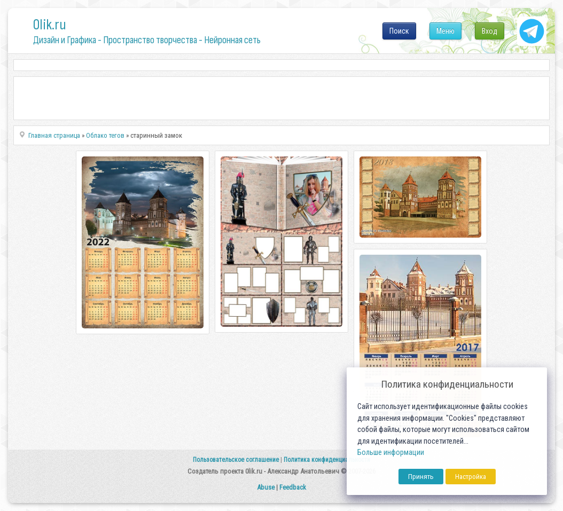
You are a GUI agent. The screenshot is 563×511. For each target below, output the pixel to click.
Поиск (399, 31)
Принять (421, 477)
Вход (489, 31)
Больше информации (390, 452)
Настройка (470, 477)
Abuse (266, 487)
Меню (445, 31)
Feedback (292, 487)
